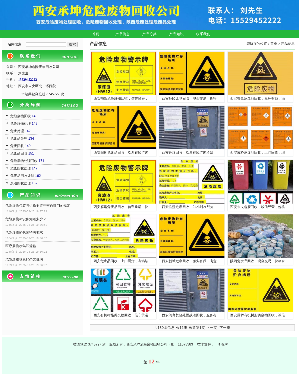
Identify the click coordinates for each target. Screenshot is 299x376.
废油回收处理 (20, 183)
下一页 (225, 328)
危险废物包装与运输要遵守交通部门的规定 (37, 205)
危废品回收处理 (22, 176)
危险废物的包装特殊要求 (24, 232)
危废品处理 (18, 138)
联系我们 (203, 34)
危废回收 (17, 146)
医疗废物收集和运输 (20, 246)
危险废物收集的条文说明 (24, 259)
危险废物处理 (20, 123)
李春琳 (223, 344)
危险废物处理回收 (24, 161)
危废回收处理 (20, 168)
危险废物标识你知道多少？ (25, 219)
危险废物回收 (20, 116)
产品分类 (149, 34)
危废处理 (17, 131)
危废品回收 (18, 153)
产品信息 (122, 34)
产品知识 (176, 34)
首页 (95, 34)
